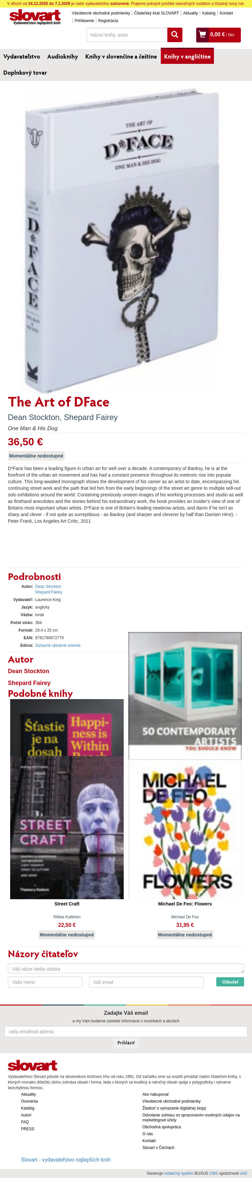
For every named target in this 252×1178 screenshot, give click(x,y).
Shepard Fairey (91, 417)
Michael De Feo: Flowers (185, 903)
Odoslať (230, 982)
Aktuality (190, 13)
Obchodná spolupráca (161, 1127)
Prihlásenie (84, 20)
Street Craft (66, 903)
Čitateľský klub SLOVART (156, 13)
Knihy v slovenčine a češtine (121, 56)
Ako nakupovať (155, 1094)
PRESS (27, 1129)
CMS (213, 1173)
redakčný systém (179, 1173)
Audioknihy (62, 56)
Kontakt (226, 13)
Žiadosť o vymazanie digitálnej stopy (174, 1108)
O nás (147, 1134)
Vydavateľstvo (21, 56)
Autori (26, 1115)
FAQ (25, 1122)
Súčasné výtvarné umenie (57, 645)
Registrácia (108, 20)
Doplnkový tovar (25, 72)
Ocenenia (29, 1101)
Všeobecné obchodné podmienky (101, 13)
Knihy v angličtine (187, 56)
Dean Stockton (33, 417)
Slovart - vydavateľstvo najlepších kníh (66, 1160)
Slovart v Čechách (158, 1147)
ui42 (243, 1173)
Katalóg (209, 13)
